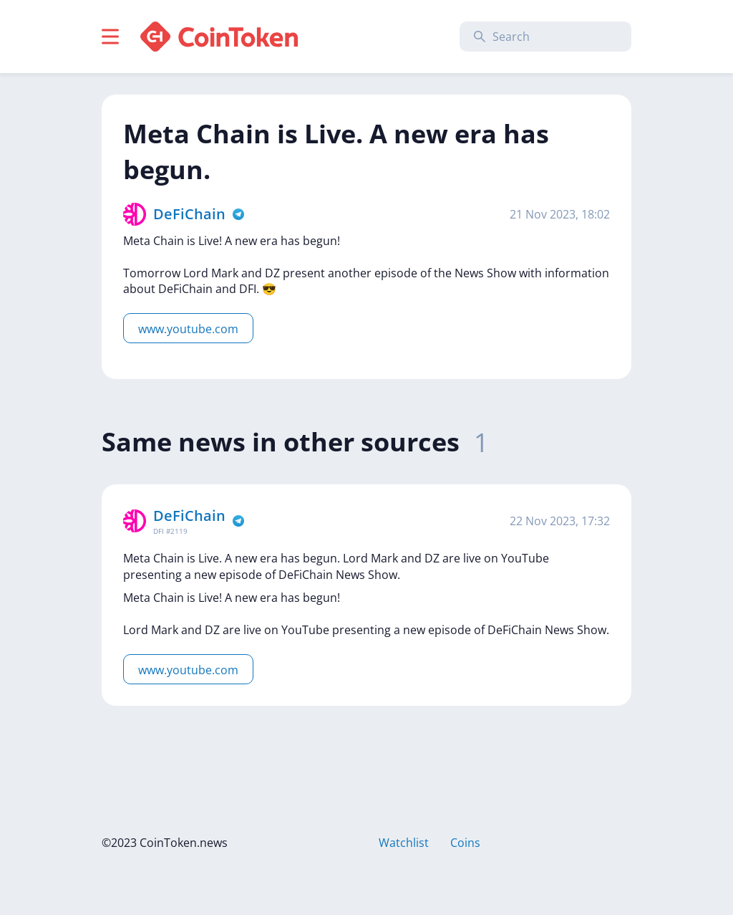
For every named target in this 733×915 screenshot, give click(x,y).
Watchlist (404, 843)
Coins (465, 843)
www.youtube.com (188, 329)
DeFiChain (189, 214)
